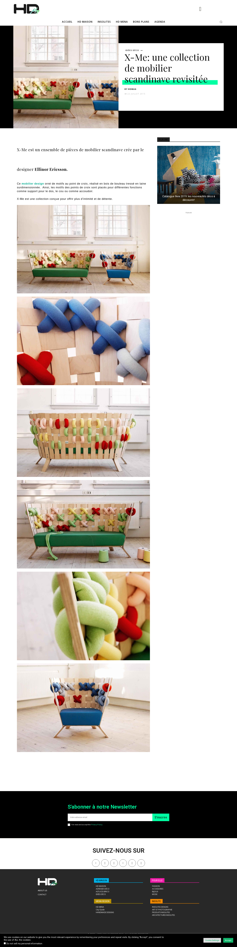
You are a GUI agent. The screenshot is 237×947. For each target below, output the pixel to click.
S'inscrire (161, 817)
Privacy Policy (96, 825)
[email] (110, 817)
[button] (221, 22)
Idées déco (132, 50)
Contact (42, 894)
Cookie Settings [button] (212, 940)
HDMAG (132, 89)
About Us (42, 890)
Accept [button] (228, 940)
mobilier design (33, 183)
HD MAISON (101, 880)
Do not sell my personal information (24, 943)
